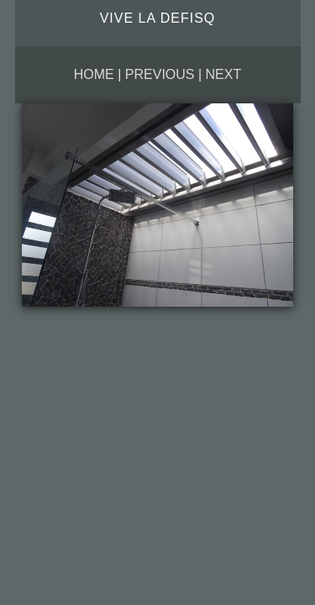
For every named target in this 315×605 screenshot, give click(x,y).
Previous (160, 74)
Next (224, 74)
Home (94, 74)
